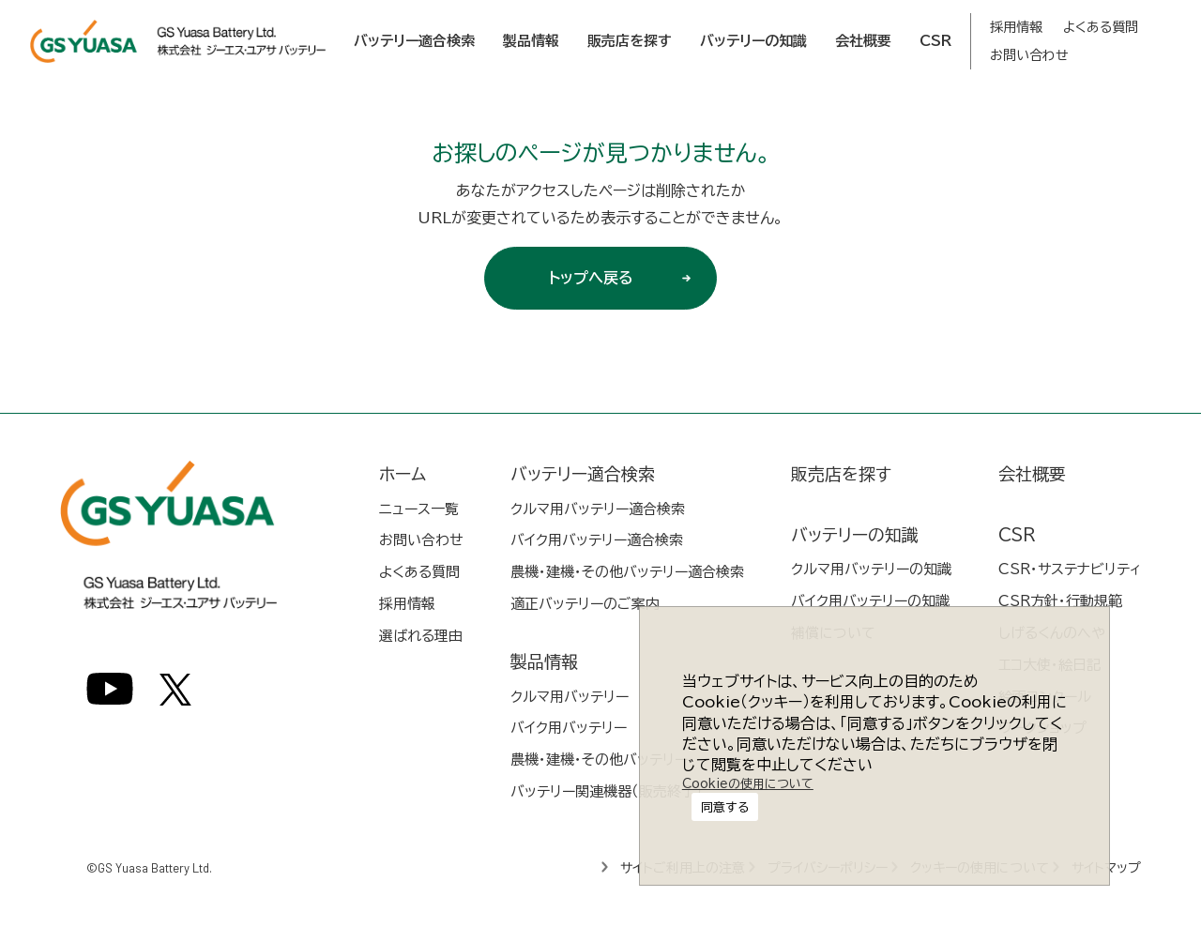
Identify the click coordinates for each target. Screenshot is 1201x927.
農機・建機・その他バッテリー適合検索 (627, 572)
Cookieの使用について (743, 812)
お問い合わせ (1029, 55)
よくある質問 (1100, 27)
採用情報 (1016, 27)
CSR (935, 41)
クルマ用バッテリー (569, 697)
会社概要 (863, 41)
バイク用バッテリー (568, 728)
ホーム (402, 473)
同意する (744, 764)
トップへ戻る (625, 278)
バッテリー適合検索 (414, 41)
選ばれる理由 (421, 636)
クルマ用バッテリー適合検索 (597, 509)
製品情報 (531, 41)
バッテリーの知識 (753, 41)
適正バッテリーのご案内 (585, 604)
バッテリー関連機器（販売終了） (606, 791)
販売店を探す (629, 41)
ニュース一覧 (419, 509)
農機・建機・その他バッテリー (599, 759)
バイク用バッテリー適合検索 (596, 540)
